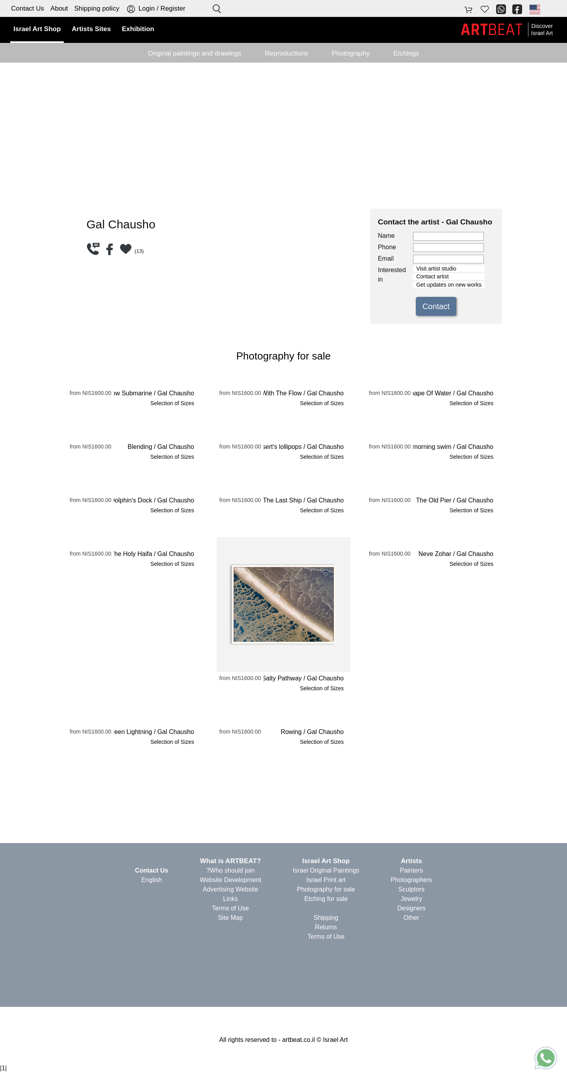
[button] (534, 9)
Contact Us (27, 8)
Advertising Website (230, 889)
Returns (326, 927)
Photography (351, 53)
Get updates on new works (449, 285)
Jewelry (411, 898)
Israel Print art (326, 880)
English (151, 880)
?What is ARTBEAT (230, 861)
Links (230, 898)
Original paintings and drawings (194, 53)
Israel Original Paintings (326, 870)
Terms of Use (326, 936)
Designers (411, 908)
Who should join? (230, 870)
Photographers (411, 880)
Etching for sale (326, 898)
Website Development (230, 880)
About (59, 8)
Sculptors (411, 889)
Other (411, 917)
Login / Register (155, 9)
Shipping (326, 917)
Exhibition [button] (138, 29)
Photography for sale (326, 889)
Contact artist (449, 276)
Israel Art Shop (326, 861)
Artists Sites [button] (91, 29)
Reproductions (286, 53)
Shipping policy (96, 8)
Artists (411, 861)
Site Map (230, 917)
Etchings (406, 53)
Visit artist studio (449, 268)
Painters (411, 870)
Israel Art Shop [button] (37, 29)
